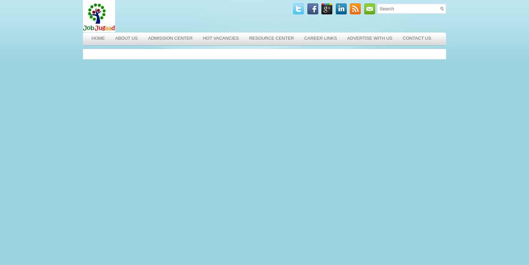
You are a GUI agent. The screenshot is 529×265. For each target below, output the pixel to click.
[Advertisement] (132, 157)
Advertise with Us (369, 38)
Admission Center (170, 38)
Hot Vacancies (221, 38)
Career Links (320, 38)
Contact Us (417, 38)
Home (98, 38)
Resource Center (271, 38)
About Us (126, 38)
